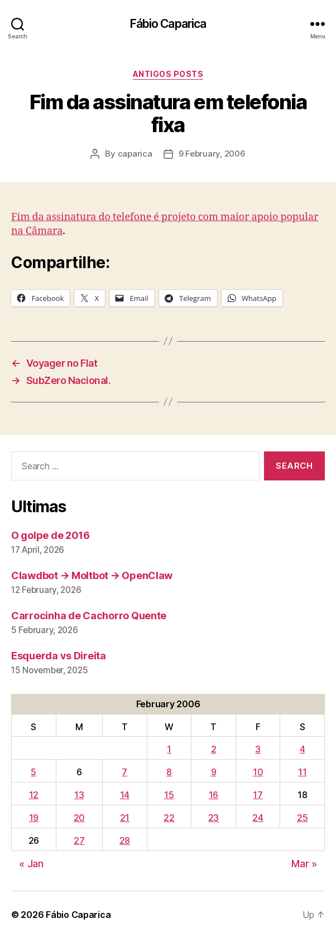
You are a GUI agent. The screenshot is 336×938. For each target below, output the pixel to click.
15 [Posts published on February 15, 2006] (169, 794)
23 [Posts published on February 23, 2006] (213, 817)
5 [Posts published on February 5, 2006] (33, 771)
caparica (135, 153)
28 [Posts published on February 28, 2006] (124, 840)
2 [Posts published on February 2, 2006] (214, 749)
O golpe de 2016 (50, 535)
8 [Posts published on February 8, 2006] (169, 771)
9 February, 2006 (212, 153)
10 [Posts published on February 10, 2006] (258, 771)
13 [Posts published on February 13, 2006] (79, 794)
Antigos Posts (168, 74)
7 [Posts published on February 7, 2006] (124, 771)
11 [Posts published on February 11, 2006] (302, 771)
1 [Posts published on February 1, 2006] (169, 749)
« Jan (31, 863)
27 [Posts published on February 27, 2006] (79, 840)
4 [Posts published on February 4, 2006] (302, 749)
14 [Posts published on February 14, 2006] (124, 794)
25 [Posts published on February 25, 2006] (302, 817)
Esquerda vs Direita (58, 656)
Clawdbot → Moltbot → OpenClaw (91, 575)
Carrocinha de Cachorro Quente (88, 615)
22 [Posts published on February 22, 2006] (169, 817)
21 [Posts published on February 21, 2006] (124, 817)
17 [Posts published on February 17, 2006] (257, 794)
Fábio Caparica (168, 24)
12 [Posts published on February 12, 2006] (34, 794)
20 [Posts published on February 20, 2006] (79, 817)
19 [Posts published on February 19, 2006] (34, 817)
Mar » (304, 863)
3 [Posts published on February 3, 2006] (258, 749)
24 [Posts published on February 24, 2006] (257, 817)
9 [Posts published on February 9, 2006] (214, 771)
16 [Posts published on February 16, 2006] (213, 794)
